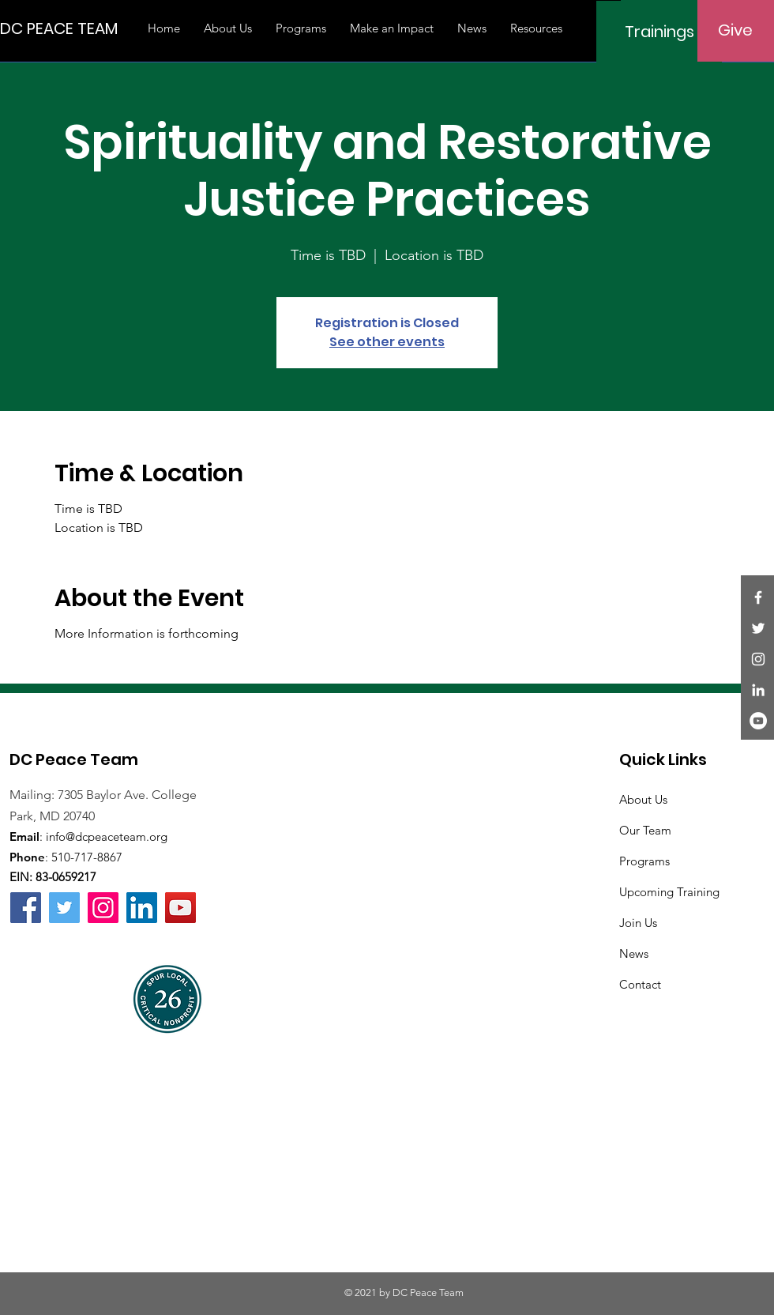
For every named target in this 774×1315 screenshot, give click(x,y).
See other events (387, 342)
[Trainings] (659, 31)
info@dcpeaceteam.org (106, 836)
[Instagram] (758, 659)
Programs (644, 861)
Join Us (638, 922)
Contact (640, 984)
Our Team (645, 830)
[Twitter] (758, 628)
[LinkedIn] (758, 690)
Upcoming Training (669, 891)
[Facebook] (758, 597)
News (633, 953)
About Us (643, 799)
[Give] (735, 30)
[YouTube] (758, 720)
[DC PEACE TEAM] (59, 28)
